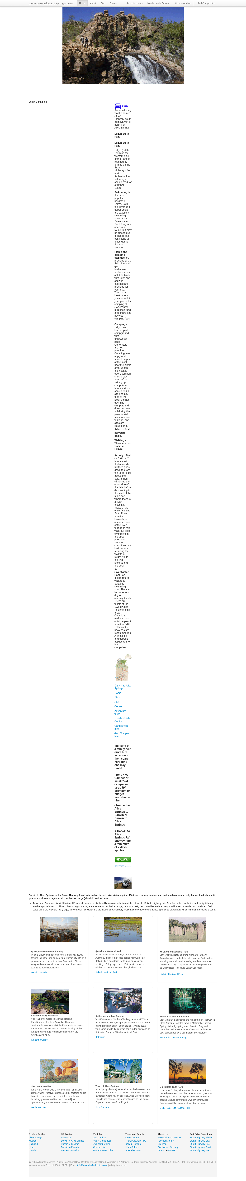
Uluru (31, 1147)
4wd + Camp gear (102, 1140)
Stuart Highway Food (200, 1147)
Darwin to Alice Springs (123, 687)
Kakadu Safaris (133, 1144)
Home (82, 3)
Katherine (100, 1037)
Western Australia (70, 1150)
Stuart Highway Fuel (200, 1144)
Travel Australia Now (135, 1140)
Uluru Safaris (131, 1147)
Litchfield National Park (171, 974)
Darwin (32, 1150)
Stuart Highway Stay (200, 1140)
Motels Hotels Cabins (158, 3)
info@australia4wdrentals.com (92, 1165)
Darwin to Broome (70, 1144)
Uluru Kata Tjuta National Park (175, 1108)
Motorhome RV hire (103, 1150)
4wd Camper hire (206, 3)
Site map (162, 1144)
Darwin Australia (39, 972)
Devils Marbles (38, 1107)
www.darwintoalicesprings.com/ (51, 3)
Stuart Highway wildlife (201, 1137)
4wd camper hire (101, 1144)
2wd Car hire (99, 1137)
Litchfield (33, 1144)
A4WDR (171, 1150)
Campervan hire (183, 3)
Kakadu (32, 1140)
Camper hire (99, 1147)
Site (103, 3)
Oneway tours (132, 1137)
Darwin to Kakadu (70, 1147)
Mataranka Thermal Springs (174, 1037)
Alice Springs (102, 1107)
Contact (113, 3)
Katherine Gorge (39, 1039)
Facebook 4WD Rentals (169, 1137)
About (93, 3)
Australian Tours (133, 1150)
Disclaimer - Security (168, 1147)
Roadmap (66, 1137)
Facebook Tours (166, 1140)
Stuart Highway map (200, 1150)
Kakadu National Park (106, 972)
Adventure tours (135, 3)
